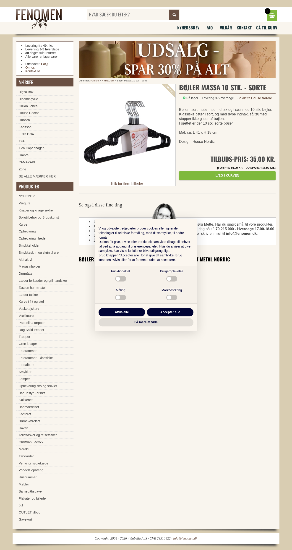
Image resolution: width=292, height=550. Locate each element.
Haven (23, 428)
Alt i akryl (25, 259)
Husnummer (27, 477)
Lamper (24, 379)
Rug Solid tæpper (31, 330)
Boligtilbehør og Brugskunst (39, 217)
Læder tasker (28, 295)
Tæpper (24, 337)
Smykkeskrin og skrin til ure (39, 252)
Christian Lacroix (31, 442)
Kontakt (244, 28)
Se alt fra (254, 98)
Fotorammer (27, 351)
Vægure (24, 203)
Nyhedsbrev (188, 28)
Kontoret (25, 414)
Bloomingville (28, 99)
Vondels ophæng (31, 470)
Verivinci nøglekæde (33, 463)
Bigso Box (26, 92)
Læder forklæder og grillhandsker (43, 280)
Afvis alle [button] (122, 312)
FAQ (209, 28)
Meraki (24, 449)
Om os (30, 67)
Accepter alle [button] (170, 312)
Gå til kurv (266, 28)
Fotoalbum (26, 365)
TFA (22, 141)
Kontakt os (32, 71)
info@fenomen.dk (241, 233)
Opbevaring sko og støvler (38, 386)
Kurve (23, 224)
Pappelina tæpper (32, 323)
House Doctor (29, 113)
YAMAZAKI (27, 162)
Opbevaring (27, 231)
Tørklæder (26, 456)
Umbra (24, 155)
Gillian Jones (28, 106)
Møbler (24, 484)
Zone (22, 169)
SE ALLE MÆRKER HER (37, 176)
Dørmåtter (26, 273)
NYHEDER (108, 80)
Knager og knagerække (36, 210)
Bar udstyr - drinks (32, 393)
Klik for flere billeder (127, 184)
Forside (95, 80)
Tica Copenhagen (31, 148)
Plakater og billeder (33, 498)
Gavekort (25, 519)
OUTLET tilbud (29, 512)
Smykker (25, 372)
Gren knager (28, 344)
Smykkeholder (29, 245)
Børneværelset (29, 421)
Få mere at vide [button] (146, 322)
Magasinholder (29, 266)
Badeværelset (29, 407)
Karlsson (25, 127)
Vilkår (226, 28)
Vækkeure (26, 316)
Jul (21, 505)
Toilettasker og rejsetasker (38, 435)
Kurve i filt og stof (31, 301)
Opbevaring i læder (33, 238)
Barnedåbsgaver (31, 491)
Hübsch (24, 120)
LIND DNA (26, 134)
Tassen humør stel (32, 287)
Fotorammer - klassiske (36, 358)
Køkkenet (26, 400)
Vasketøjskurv (29, 308)
